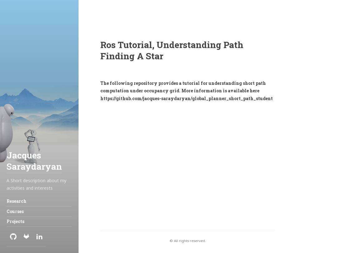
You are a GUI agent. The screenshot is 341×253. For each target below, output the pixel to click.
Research (16, 201)
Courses (15, 211)
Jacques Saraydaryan (34, 160)
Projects (15, 221)
